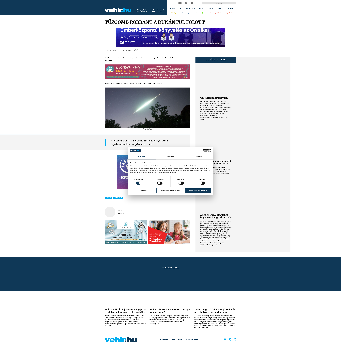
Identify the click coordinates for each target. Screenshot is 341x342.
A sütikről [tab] (199, 156)
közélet (108, 198)
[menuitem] (172, 8)
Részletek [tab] (170, 156)
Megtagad (143, 190)
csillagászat (118, 198)
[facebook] (185, 3)
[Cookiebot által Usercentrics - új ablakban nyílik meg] (203, 150)
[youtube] (180, 3)
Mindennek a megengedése (198, 190)
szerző (120, 211)
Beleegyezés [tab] (142, 156)
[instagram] (191, 3)
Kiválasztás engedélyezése (170, 190)
